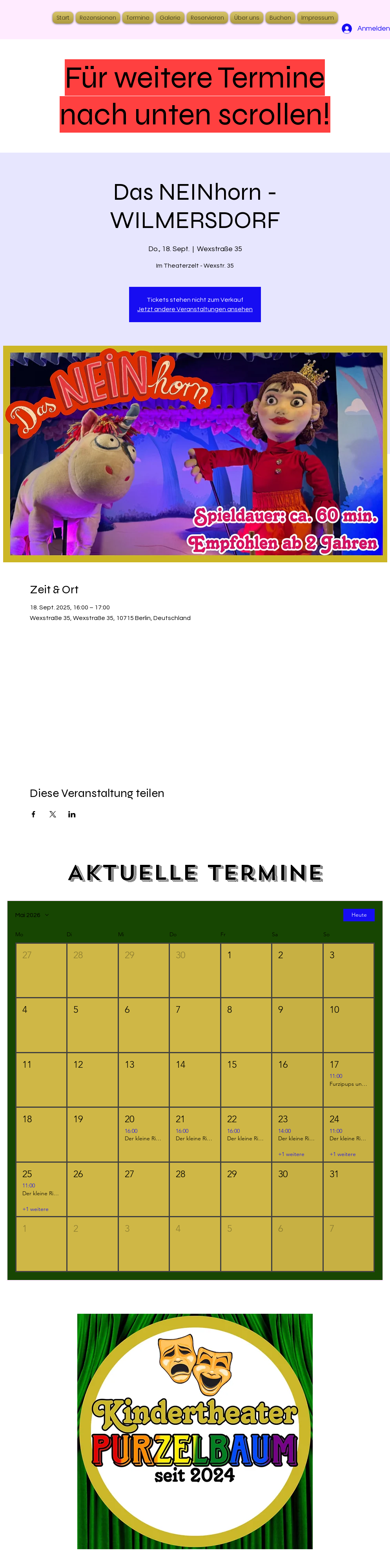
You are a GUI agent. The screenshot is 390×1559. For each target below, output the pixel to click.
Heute (359, 915)
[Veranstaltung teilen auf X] (52, 814)
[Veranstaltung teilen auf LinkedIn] (72, 814)
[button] (41, 971)
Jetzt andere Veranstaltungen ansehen (195, 309)
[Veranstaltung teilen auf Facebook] (33, 814)
